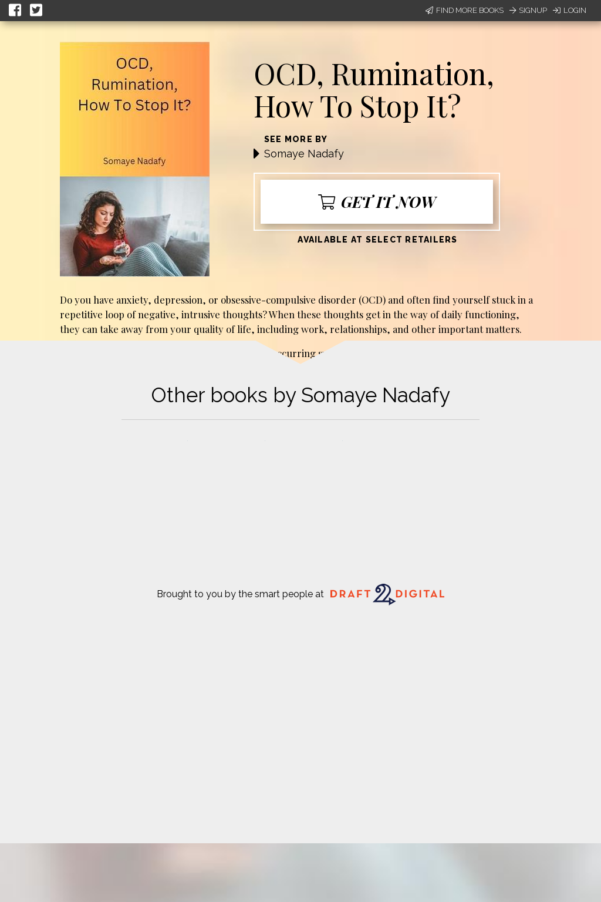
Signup (528, 10)
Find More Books (465, 10)
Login (569, 10)
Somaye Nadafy (304, 153)
